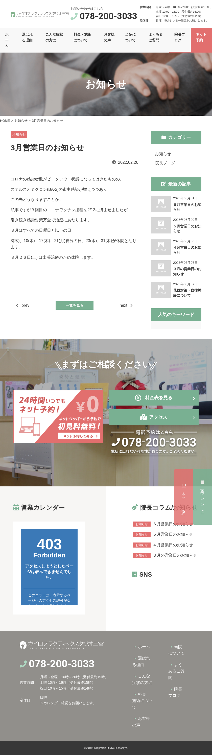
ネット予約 (202, 497)
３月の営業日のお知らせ (165, 555)
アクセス (158, 417)
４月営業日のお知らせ (163, 545)
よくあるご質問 (156, 37)
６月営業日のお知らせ (163, 524)
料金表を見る (153, 398)
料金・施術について (82, 37)
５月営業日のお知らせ (163, 534)
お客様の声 (109, 37)
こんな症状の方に (54, 37)
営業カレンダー (202, 438)
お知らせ (21, 121)
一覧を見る (74, 305)
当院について (130, 37)
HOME (5, 121)
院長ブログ (179, 37)
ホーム (7, 40)
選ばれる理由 (27, 37)
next (123, 305)
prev (25, 305)
